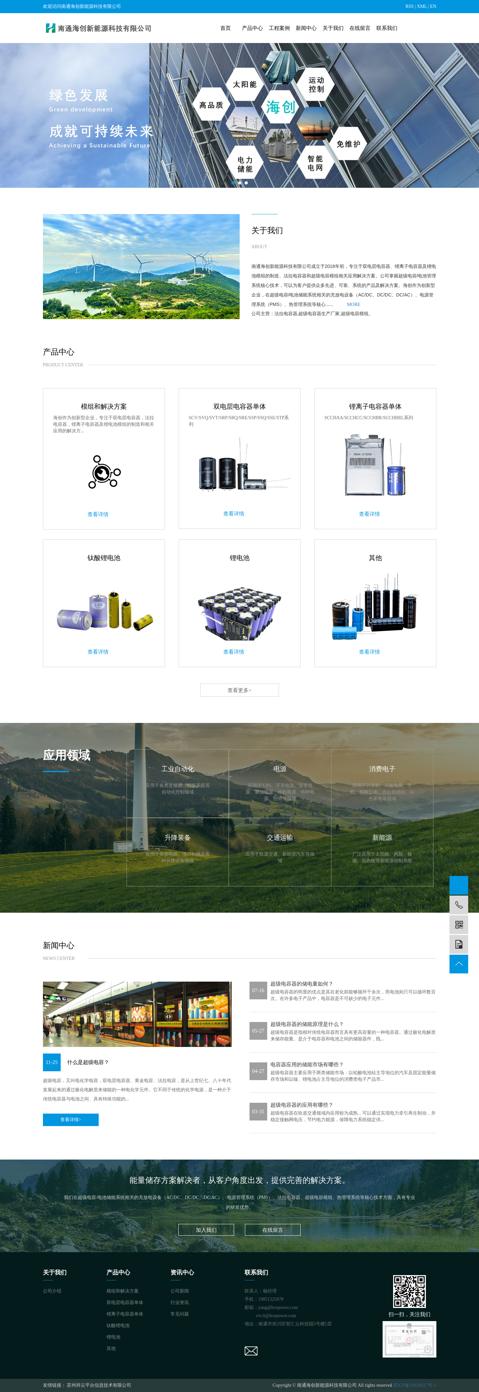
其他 (111, 1348)
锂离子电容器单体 (125, 1314)
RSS (410, 6)
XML (422, 6)
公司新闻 (179, 1291)
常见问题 (179, 1314)
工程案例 (279, 28)
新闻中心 (306, 28)
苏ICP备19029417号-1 (414, 1385)
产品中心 (252, 28)
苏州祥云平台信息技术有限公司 (99, 1385)
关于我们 (333, 28)
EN (433, 6)
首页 (225, 28)
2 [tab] (240, 181)
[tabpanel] (239, 115)
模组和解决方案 (123, 1291)
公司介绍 (52, 1291)
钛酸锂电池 (118, 1325)
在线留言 (359, 28)
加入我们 (206, 1230)
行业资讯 (179, 1302)
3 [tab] (247, 181)
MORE (353, 304)
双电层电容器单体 (125, 1302)
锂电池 (113, 1337)
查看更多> (239, 690)
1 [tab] (233, 181)
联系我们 (386, 28)
